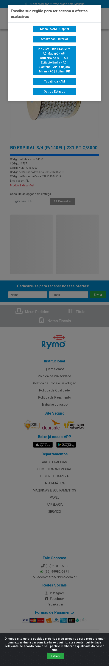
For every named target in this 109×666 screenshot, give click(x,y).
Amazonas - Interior (54, 39)
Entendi (55, 656)
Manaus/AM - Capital (54, 29)
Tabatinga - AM (54, 81)
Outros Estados (54, 91)
